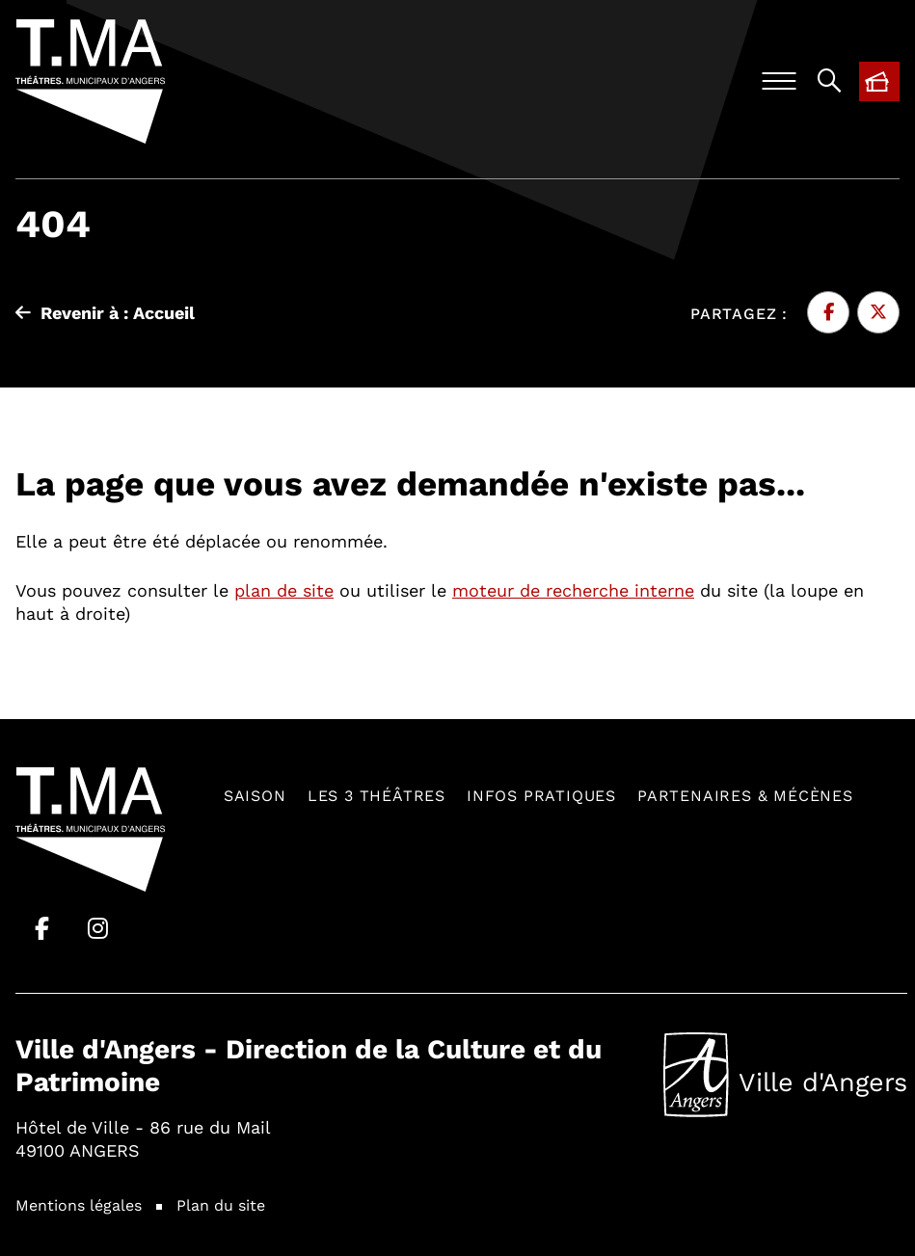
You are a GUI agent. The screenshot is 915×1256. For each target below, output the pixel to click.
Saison (255, 795)
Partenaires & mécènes (745, 795)
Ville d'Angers (785, 1074)
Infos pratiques (541, 795)
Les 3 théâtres (376, 795)
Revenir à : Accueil (105, 312)
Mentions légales (78, 1204)
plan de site (284, 589)
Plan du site (220, 1204)
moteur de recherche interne (573, 589)
